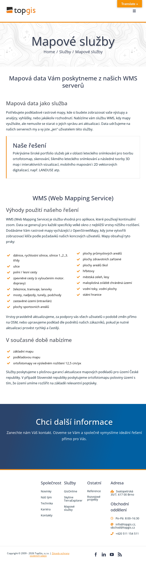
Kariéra (46, 509)
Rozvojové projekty (93, 498)
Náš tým (46, 497)
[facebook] (96, 555)
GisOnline (70, 491)
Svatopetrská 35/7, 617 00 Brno (122, 492)
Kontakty (46, 515)
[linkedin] (104, 555)
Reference (94, 491)
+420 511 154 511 (127, 533)
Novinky (46, 491)
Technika (47, 503)
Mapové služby (69, 508)
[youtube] (112, 555)
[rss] (120, 555)
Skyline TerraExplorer (73, 498)
